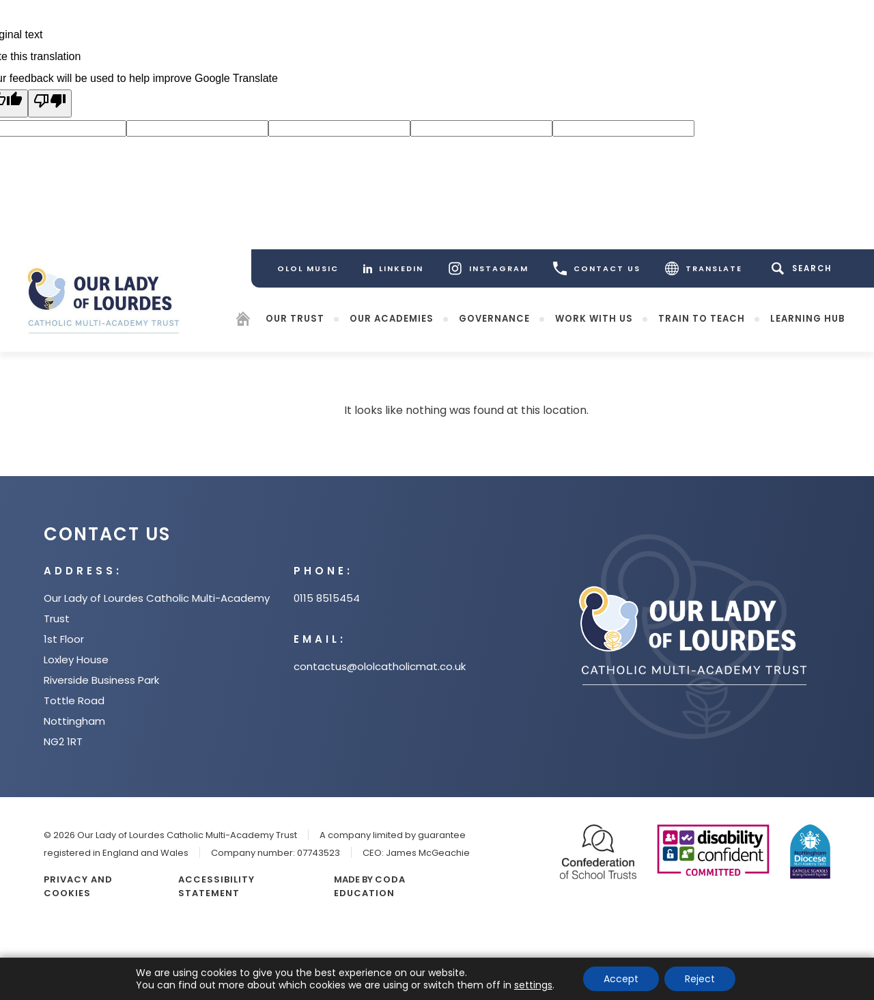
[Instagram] (488, 268)
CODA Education (370, 886)
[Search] (804, 268)
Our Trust (295, 317)
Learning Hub (807, 317)
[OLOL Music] (308, 268)
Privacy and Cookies (78, 886)
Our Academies (392, 317)
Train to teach (701, 317)
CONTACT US (596, 268)
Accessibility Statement (216, 886)
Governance (494, 317)
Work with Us (594, 317)
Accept (621, 979)
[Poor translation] (50, 103)
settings (533, 985)
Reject (700, 979)
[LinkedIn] (393, 268)
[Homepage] (243, 321)
